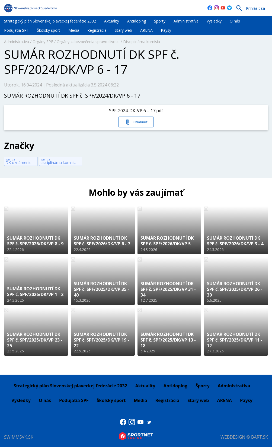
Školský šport (48, 30)
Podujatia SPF (16, 30)
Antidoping (136, 21)
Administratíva (186, 21)
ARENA (146, 30)
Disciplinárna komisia (141, 41)
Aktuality (111, 21)
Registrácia (97, 30)
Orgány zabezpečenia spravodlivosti (88, 41)
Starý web (123, 30)
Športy (159, 21)
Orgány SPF (43, 41)
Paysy (166, 30)
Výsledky (214, 21)
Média (73, 30)
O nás (235, 21)
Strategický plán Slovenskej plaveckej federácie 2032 (50, 21)
